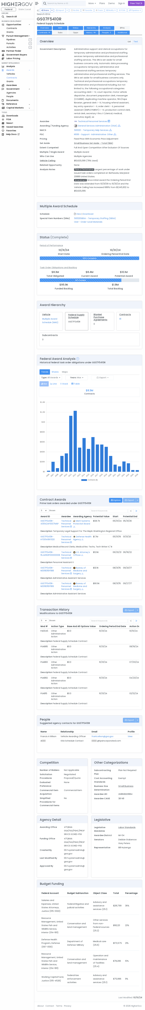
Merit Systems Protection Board (81, 522)
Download (88, 214)
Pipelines (11, 39)
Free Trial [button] (136, 3)
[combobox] (84, 3)
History (91, 32)
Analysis (107, 28)
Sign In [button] (121, 3)
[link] (136, 511)
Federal (8, 9)
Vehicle (46, 314)
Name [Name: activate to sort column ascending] (43, 731)
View (78, 214)
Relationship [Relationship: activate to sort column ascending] (67, 731)
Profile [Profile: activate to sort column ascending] (131, 731)
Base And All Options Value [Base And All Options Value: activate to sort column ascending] (81, 626)
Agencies (11, 92)
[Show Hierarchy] (119, 125)
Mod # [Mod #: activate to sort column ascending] (44, 626)
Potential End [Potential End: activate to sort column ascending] (130, 516)
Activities (11, 47)
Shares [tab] (55, 371)
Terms (59, 1005)
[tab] (44, 383)
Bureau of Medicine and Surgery (80, 570)
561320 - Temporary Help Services (91, 130)
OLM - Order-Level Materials (88, 221)
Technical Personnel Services (92, 121)
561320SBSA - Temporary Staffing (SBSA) (95, 218)
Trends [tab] (44, 371)
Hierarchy (91, 28)
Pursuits (10, 43)
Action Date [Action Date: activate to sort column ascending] (135, 626)
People (10, 96)
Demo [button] (111, 3)
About (40, 1005)
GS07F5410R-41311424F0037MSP (49, 522)
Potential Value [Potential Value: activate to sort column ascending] (101, 516)
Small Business (125, 786)
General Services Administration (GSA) (97, 125)
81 (120, 318)
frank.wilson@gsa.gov (102, 736)
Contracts (12, 28)
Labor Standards (127, 827)
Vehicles (11, 73)
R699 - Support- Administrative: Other (93, 134)
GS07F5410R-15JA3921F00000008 (50, 553)
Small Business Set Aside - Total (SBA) (93, 143)
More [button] (91, 3)
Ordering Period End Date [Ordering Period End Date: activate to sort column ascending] (112, 626)
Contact (49, 1005)
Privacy (67, 1005)
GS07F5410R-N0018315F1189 (47, 585)
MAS (60, 28)
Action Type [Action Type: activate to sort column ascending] (57, 626)
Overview (44, 28)
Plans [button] (102, 3)
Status (75, 28)
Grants (10, 32)
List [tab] (129, 41)
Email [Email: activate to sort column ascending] (94, 731)
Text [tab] (136, 41)
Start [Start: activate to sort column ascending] (115, 516)
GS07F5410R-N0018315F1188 (47, 569)
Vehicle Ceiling (47, 160)
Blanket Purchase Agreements (100, 317)
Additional (122, 32)
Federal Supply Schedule (76, 316)
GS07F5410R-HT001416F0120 (47, 538)
